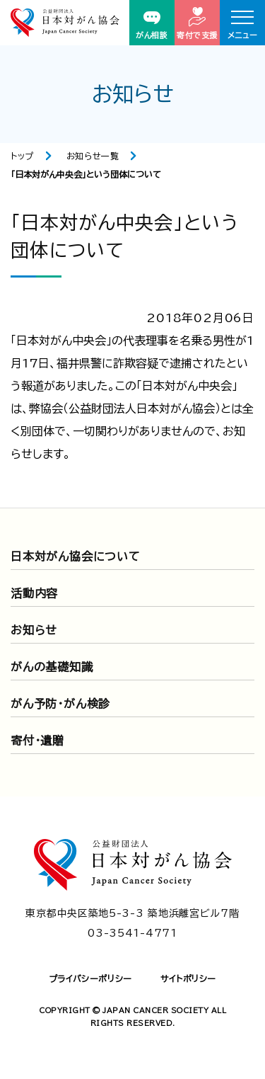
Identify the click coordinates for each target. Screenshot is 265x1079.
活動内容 (34, 593)
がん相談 (151, 25)
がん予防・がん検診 (60, 703)
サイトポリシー (188, 978)
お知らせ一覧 (92, 156)
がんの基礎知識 (52, 667)
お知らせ (34, 630)
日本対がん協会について (76, 556)
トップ (22, 156)
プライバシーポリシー (90, 978)
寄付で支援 (197, 23)
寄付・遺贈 (37, 740)
